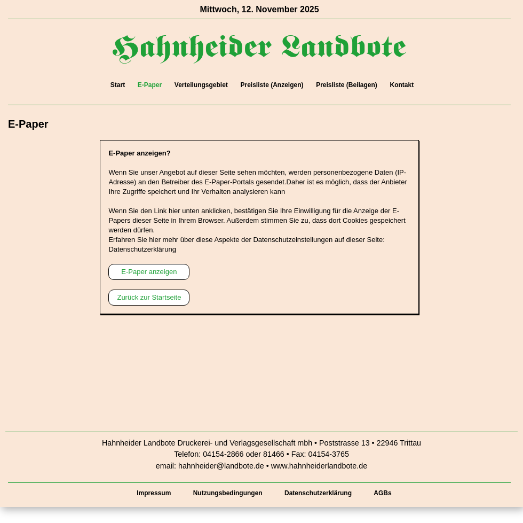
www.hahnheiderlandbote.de (319, 466)
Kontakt (402, 85)
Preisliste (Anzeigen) (271, 85)
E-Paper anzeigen (149, 272)
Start (117, 85)
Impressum (154, 493)
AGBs (382, 493)
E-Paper (150, 85)
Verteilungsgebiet (201, 85)
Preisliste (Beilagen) (346, 85)
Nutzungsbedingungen (228, 493)
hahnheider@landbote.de (221, 466)
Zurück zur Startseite (149, 297)
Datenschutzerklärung (142, 249)
